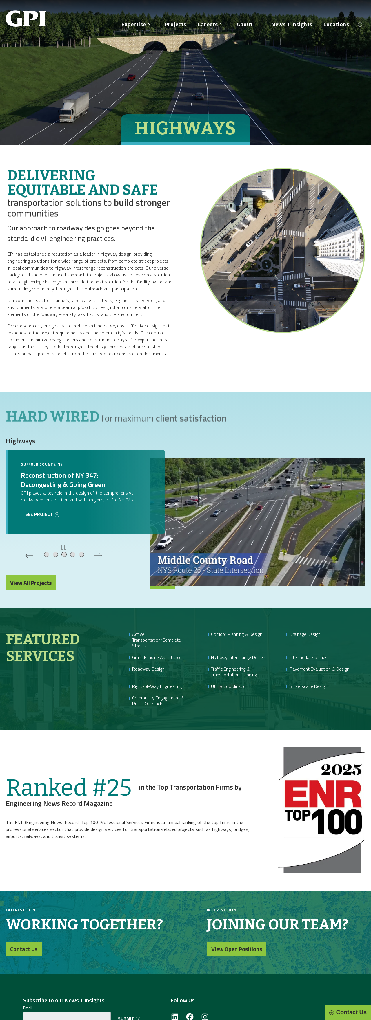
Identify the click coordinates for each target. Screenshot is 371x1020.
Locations (336, 24)
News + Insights (291, 24)
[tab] (47, 555)
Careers (208, 24)
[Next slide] (98, 556)
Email (27, 1008)
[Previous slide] (29, 556)
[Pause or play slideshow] (63, 547)
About (244, 24)
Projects (175, 24)
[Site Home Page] (27, 14)
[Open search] (360, 24)
